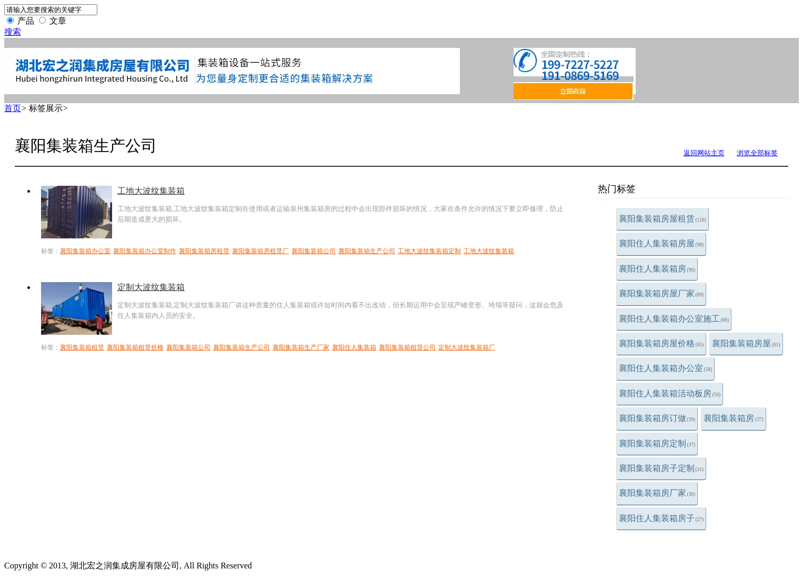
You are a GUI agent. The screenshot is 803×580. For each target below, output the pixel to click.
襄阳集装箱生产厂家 (301, 347)
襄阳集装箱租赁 (82, 347)
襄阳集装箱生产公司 (366, 251)
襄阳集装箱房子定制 (661, 468)
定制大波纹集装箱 (151, 287)
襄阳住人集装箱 (354, 347)
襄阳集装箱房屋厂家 (661, 293)
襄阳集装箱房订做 (657, 418)
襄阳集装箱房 (734, 418)
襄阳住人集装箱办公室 (665, 368)
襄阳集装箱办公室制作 (144, 251)
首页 (12, 108)
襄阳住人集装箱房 (657, 268)
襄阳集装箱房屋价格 (661, 343)
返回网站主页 (704, 153)
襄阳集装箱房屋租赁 (662, 218)
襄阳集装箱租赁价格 (135, 347)
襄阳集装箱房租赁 (204, 251)
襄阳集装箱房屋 (746, 343)
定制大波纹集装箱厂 (466, 347)
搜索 (12, 31)
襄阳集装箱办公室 (85, 251)
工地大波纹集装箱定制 (429, 251)
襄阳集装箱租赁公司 (407, 347)
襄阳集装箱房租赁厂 (260, 251)
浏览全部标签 (757, 153)
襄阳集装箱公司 (314, 251)
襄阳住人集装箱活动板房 (670, 393)
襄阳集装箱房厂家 (657, 492)
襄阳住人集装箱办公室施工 (674, 318)
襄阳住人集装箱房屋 (661, 243)
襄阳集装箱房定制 (657, 443)
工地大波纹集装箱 (151, 190)
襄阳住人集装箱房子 (661, 518)
